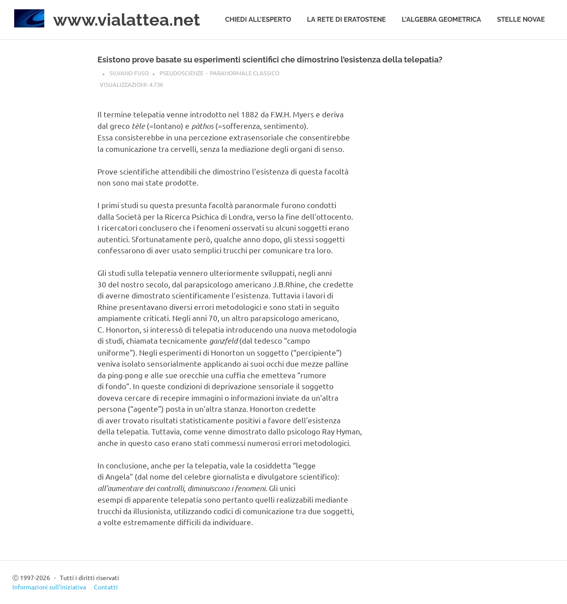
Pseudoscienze (181, 73)
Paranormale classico (245, 73)
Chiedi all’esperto (258, 19)
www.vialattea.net (126, 20)
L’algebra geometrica (441, 19)
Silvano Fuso (129, 73)
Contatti (106, 587)
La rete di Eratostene (346, 19)
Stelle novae (521, 19)
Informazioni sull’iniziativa (49, 587)
